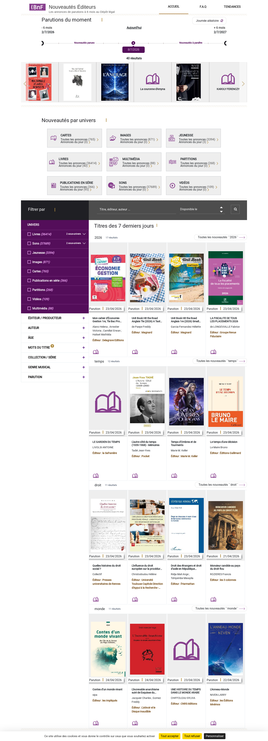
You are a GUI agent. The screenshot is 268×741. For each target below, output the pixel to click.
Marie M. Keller (179, 450)
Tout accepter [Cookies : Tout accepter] (169, 736)
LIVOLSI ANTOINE (102, 447)
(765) (44, 271)
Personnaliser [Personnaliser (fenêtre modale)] (215, 736)
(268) (49, 289)
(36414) (46, 234)
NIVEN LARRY (218, 694)
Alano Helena (100, 326)
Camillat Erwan (112, 330)
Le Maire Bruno (219, 447)
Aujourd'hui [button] (134, 27)
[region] (134, 83)
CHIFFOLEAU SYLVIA (183, 697)
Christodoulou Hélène (144, 574)
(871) (46, 262)
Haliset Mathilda (101, 334)
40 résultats (134, 58)
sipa (94, 694)
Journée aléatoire (210, 20)
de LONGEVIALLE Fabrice (225, 326)
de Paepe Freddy (141, 326)
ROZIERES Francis (220, 574)
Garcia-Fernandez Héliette (186, 326)
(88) (50, 308)
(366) (63, 280)
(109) (45, 299)
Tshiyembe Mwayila (182, 578)
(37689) (45, 243)
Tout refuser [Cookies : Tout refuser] (192, 736)
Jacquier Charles (142, 697)
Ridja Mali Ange (180, 574)
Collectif (97, 574)
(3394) (50, 252)
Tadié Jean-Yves (141, 450)
